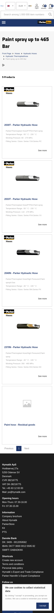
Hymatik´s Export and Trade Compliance (22, 572)
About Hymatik (9, 520)
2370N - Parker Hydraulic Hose (21, 347)
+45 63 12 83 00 (14, 488)
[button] (10, 6)
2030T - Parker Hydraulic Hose (20, 125)
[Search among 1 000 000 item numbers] (27, 14)
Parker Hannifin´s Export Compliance (21, 576)
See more (42, 150)
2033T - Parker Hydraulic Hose (20, 199)
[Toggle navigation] (3, 22)
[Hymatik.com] (2, 5)
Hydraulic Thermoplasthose (17, 56)
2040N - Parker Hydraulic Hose (21, 273)
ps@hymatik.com (16, 492)
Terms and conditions (13, 564)
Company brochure (12, 516)
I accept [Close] (42, 605)
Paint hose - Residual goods (19, 425)
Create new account (12, 560)
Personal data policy (12, 568)
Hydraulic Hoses (30, 53)
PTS (4, 532)
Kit (3, 528)
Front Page (6, 53)
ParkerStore (8, 524)
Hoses (17, 53)
